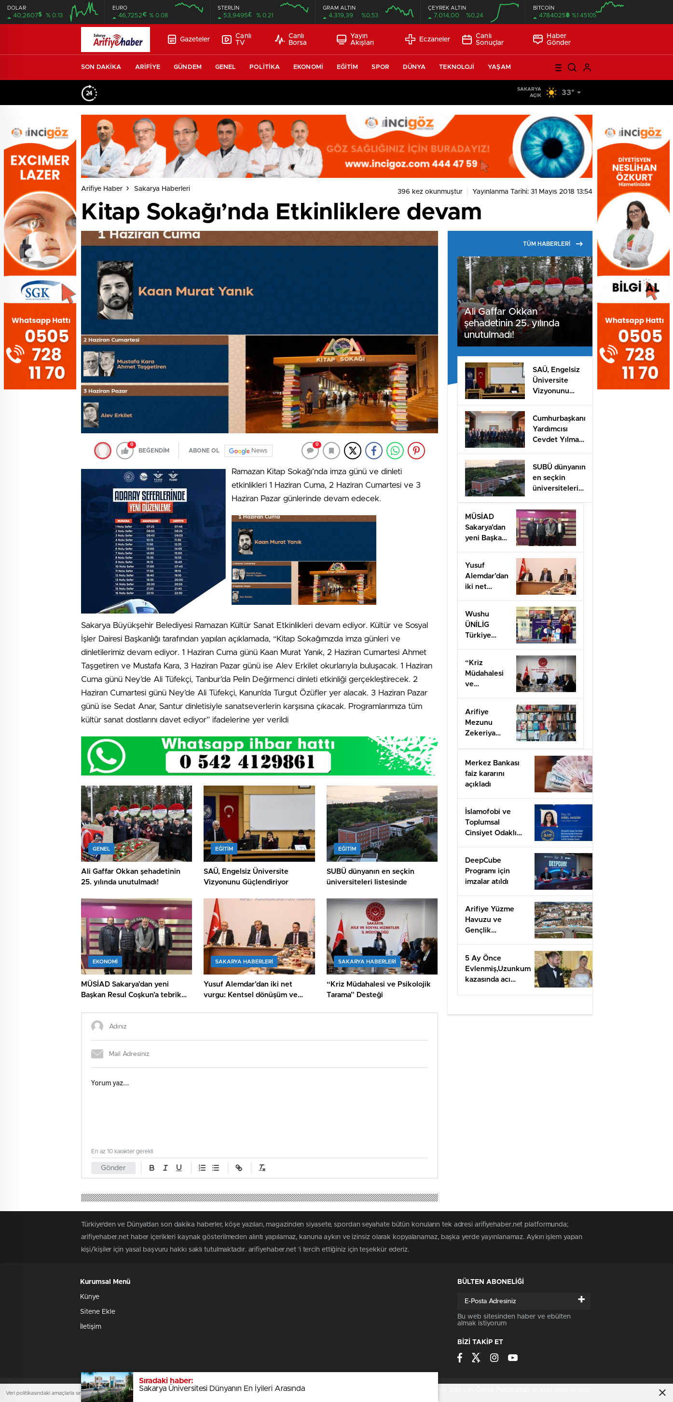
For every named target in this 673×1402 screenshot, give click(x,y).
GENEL (225, 67)
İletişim (90, 1326)
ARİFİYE (148, 67)
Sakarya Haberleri (162, 189)
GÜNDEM (188, 67)
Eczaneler (427, 39)
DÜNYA (414, 67)
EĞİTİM (347, 67)
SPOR (380, 67)
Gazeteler (189, 39)
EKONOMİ (308, 67)
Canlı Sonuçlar (483, 39)
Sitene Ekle (97, 1312)
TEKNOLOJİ (456, 67)
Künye (89, 1297)
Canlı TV (236, 39)
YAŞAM (499, 67)
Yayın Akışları (355, 39)
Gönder (113, 1168)
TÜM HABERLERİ (553, 244)
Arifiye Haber (102, 189)
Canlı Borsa (291, 39)
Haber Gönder (552, 39)
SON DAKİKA (101, 67)
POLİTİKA (264, 67)
